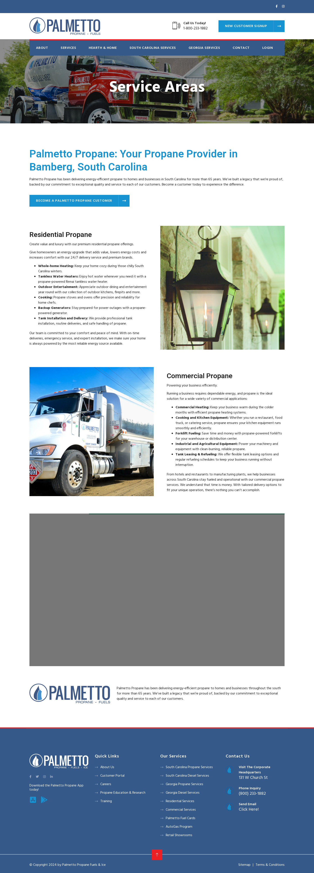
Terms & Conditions (270, 865)
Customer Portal (112, 775)
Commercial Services (181, 809)
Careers (105, 784)
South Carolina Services (153, 48)
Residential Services (180, 801)
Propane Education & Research (122, 792)
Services (68, 48)
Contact (241, 48)
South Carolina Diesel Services (187, 775)
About (42, 48)
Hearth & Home (103, 48)
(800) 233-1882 (252, 793)
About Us (107, 767)
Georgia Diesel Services (183, 792)
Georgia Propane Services (184, 784)
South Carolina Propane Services (189, 767)
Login (267, 48)
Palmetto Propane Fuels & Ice (84, 865)
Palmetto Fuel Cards (180, 818)
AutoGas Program (179, 826)
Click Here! (249, 809)
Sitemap (244, 865)
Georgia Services (204, 48)
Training (106, 801)
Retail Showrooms (179, 835)
